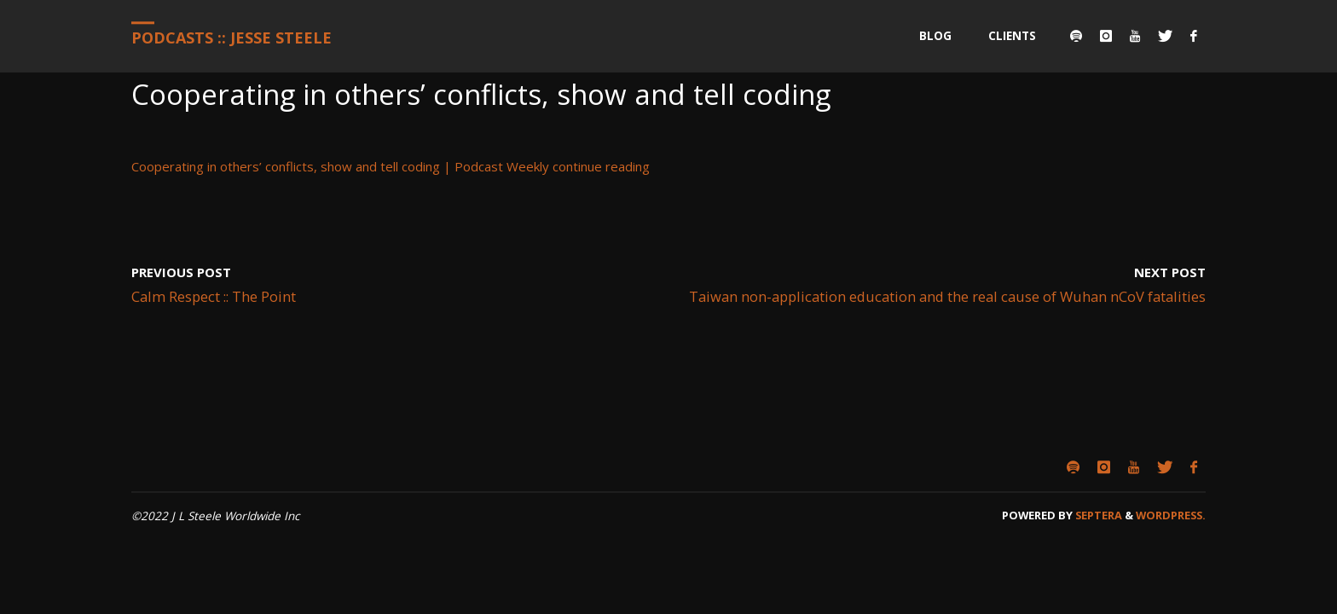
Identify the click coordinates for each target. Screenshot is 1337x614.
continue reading (601, 166)
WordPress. (1171, 515)
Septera (1097, 515)
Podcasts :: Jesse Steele (231, 37)
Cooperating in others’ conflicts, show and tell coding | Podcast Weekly (340, 166)
